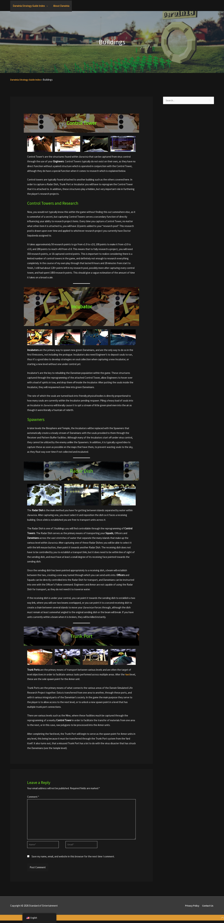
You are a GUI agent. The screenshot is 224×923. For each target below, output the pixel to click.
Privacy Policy (191, 907)
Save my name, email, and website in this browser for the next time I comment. (73, 858)
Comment (33, 796)
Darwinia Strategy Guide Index (26, 79)
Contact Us (208, 907)
